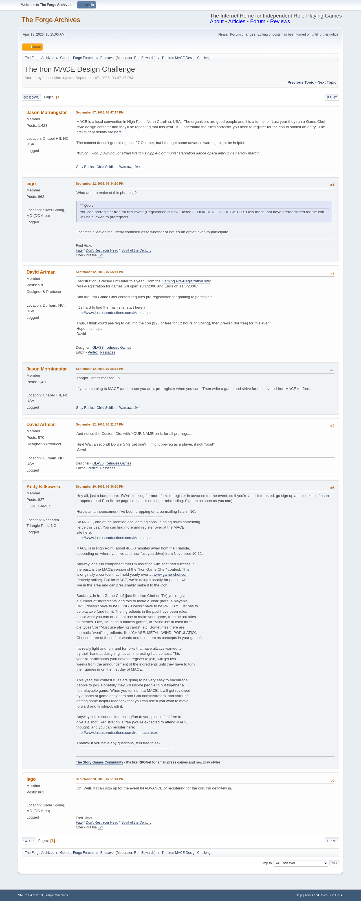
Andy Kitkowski (43, 486)
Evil (100, 255)
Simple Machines (56, 895)
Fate (79, 250)
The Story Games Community (99, 762)
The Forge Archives (50, 19)
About (217, 21)
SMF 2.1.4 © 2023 (30, 895)
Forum (257, 21)
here (118, 132)
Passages (107, 352)
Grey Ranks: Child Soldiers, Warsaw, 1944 (108, 167)
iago (31, 183)
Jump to (266, 863)
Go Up (28, 841)
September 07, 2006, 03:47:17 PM (100, 112)
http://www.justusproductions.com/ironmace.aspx (117, 732)
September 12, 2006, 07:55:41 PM (100, 272)
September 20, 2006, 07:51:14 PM (100, 779)
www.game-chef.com (170, 574)
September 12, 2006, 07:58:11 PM (100, 368)
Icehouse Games (118, 348)
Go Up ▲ (336, 895)
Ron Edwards (144, 58)
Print (332, 97)
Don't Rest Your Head (102, 250)
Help (299, 895)
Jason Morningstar (47, 112)
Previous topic (300, 82)
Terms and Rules (316, 895)
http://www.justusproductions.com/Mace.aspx (113, 313)
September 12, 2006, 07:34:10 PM (100, 183)
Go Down (31, 97)
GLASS (98, 348)
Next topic (327, 82)
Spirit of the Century (136, 250)
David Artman (41, 272)
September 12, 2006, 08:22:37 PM (100, 424)
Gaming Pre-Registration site (186, 281)
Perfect (93, 352)
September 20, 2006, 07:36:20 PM (100, 486)
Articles (236, 21)
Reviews (280, 21)
